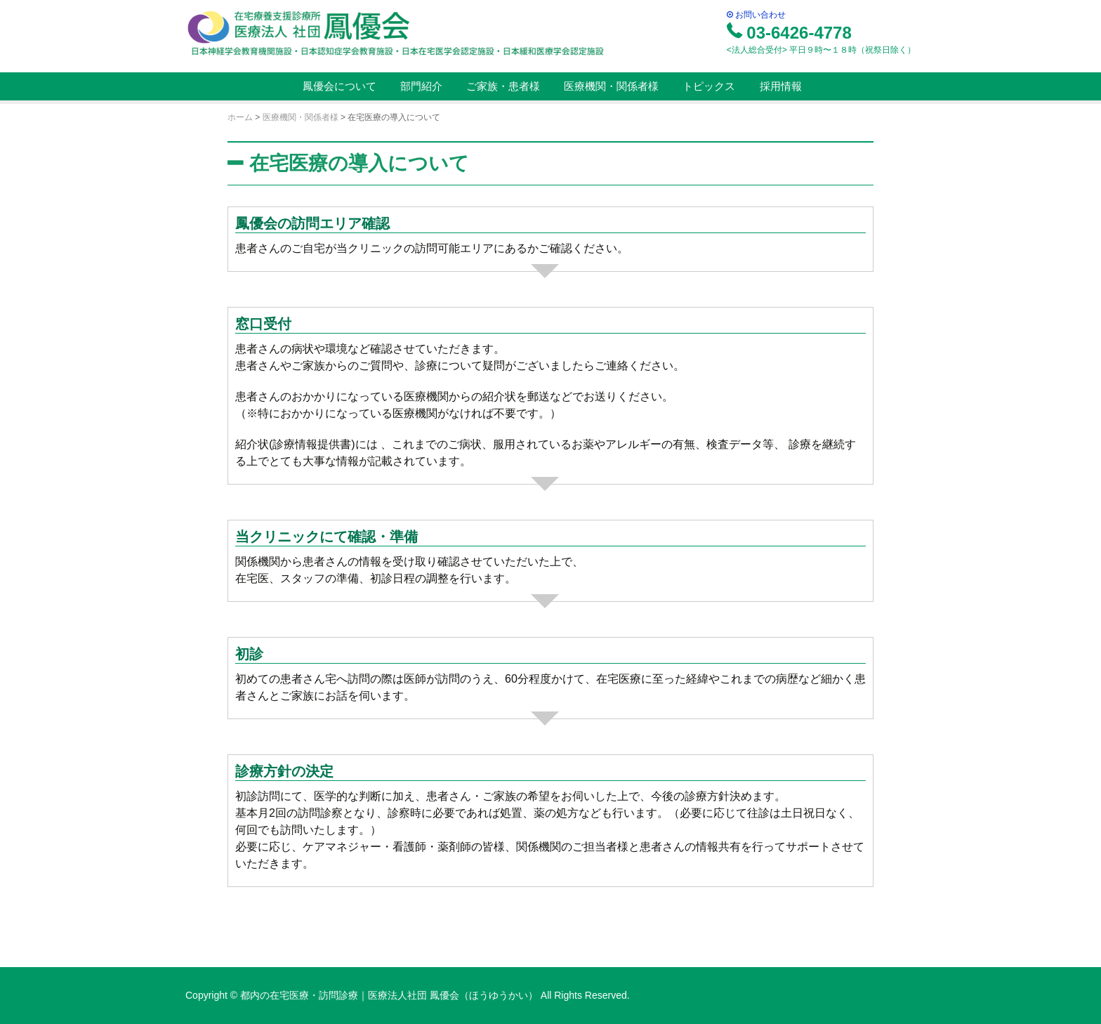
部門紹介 (419, 86)
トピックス (707, 86)
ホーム (240, 117)
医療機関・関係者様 (610, 86)
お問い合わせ (756, 15)
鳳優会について (337, 86)
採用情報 (778, 86)
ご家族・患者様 (501, 86)
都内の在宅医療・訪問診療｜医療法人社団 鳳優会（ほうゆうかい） (390, 995)
